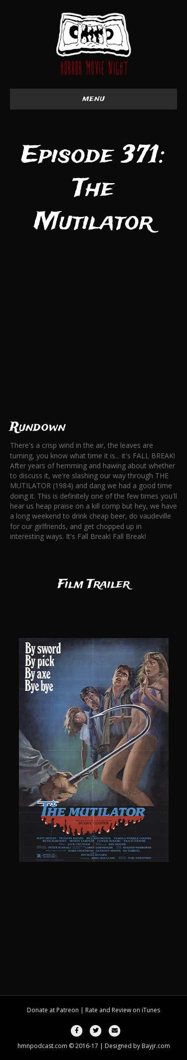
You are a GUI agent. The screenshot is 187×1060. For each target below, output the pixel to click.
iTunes (151, 1010)
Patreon (67, 1010)
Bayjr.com (156, 1046)
